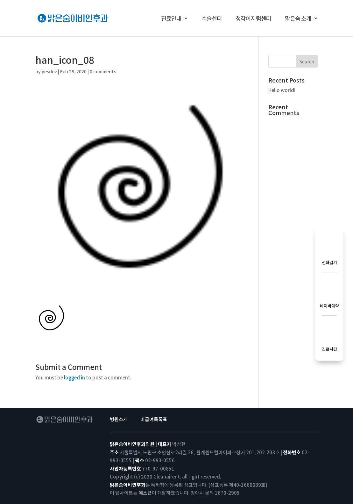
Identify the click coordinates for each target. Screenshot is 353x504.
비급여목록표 (153, 419)
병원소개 (119, 419)
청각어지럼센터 (253, 19)
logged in (74, 377)
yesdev (49, 71)
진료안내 (171, 19)
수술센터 (211, 19)
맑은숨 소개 (298, 19)
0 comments (103, 71)
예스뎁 (145, 492)
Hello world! (281, 90)
